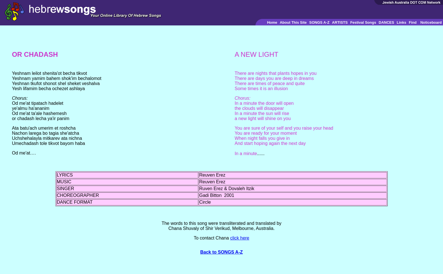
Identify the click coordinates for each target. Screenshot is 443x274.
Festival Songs (363, 22)
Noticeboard (431, 22)
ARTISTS (340, 22)
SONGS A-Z (319, 22)
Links (401, 22)
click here (239, 238)
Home (272, 22)
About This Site (293, 22)
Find (412, 22)
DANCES (386, 22)
